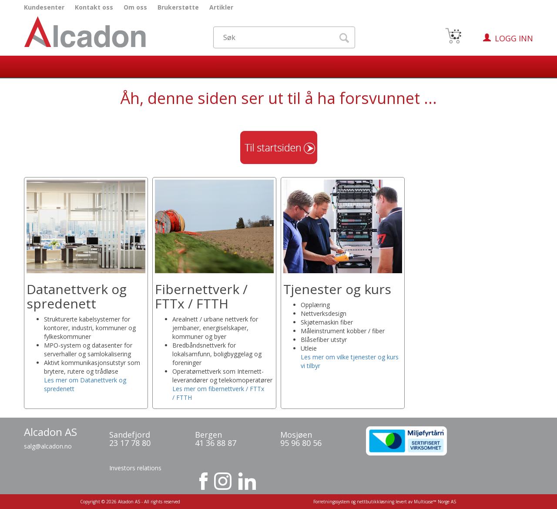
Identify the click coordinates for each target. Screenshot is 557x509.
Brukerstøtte (178, 7)
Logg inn (514, 38)
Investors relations (135, 468)
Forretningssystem (331, 502)
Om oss (135, 7)
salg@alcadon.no (48, 446)
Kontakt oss (94, 7)
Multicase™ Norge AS (435, 502)
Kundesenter (44, 7)
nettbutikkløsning (375, 502)
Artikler (221, 7)
